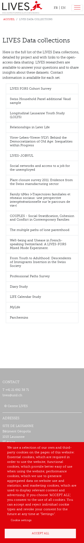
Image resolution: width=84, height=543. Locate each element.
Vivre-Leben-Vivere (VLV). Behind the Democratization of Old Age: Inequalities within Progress (41, 141)
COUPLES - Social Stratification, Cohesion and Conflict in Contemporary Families (42, 217)
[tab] (42, 89)
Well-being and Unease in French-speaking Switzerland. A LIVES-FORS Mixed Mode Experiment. (38, 244)
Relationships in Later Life (30, 127)
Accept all (40, 533)
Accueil (9, 19)
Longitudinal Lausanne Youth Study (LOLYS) (37, 115)
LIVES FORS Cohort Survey (30, 88)
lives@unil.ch (12, 395)
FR (56, 7)
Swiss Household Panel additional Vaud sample (40, 101)
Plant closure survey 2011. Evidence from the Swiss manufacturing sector (41, 182)
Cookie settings (21, 520)
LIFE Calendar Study (25, 296)
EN (63, 7)
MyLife (15, 307)
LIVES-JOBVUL (21, 155)
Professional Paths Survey (30, 276)
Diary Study (19, 286)
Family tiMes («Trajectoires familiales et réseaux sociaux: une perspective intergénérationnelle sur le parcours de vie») (40, 200)
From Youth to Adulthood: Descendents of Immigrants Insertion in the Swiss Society (40, 262)
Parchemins (19, 317)
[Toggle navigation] (77, 8)
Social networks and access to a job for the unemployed (40, 167)
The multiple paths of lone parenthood (39, 230)
